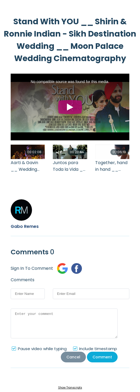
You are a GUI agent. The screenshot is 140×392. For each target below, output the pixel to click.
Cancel (73, 357)
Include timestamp (98, 348)
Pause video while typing (42, 348)
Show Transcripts (70, 388)
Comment (102, 357)
